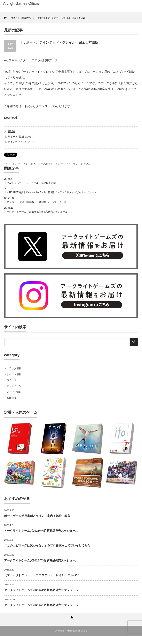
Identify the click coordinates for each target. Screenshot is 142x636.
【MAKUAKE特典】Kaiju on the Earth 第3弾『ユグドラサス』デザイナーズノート (50, 192)
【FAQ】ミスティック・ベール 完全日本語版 (30, 182)
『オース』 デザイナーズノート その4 (26, 164)
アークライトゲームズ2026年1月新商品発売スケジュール (41, 605)
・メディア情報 (12, 392)
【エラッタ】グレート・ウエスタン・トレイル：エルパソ (41, 575)
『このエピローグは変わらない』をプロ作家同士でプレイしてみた (47, 545)
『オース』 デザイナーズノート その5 (69, 164)
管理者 (11, 131)
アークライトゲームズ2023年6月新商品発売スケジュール (36, 211)
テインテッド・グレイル (21, 141)
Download (10, 117)
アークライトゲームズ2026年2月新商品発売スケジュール (41, 590)
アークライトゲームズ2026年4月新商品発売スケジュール (41, 530)
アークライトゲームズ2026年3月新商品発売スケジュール (41, 560)
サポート (13, 136)
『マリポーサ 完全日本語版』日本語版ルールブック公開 (35, 202)
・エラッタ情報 (12, 368)
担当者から (25, 136)
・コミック (10, 380)
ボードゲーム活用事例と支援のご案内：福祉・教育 (37, 516)
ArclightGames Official (77, 631)
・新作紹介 (10, 398)
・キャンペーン (12, 386)
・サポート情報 (12, 374)
